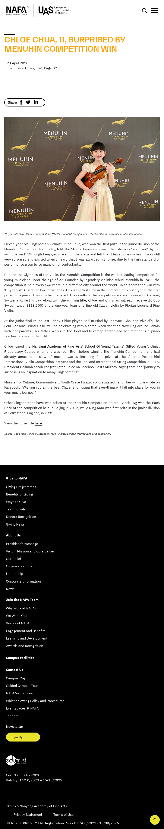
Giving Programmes (21, 487)
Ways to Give (16, 502)
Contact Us (14, 669)
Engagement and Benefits (25, 631)
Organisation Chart (20, 566)
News (10, 589)
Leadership (14, 573)
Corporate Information (23, 581)
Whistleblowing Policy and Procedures (35, 701)
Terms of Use (63, 814)
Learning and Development (26, 638)
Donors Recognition (21, 516)
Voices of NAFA (17, 623)
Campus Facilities (20, 658)
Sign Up (18, 737)
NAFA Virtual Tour (19, 693)
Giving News (15, 524)
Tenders (12, 716)
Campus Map (16, 678)
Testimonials (16, 509)
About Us (13, 535)
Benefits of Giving (19, 494)
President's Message (22, 544)
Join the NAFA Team (22, 599)
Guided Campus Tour (22, 685)
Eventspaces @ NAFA (22, 708)
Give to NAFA (16, 478)
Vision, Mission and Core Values (30, 551)
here (38, 423)
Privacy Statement (28, 814)
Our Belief (13, 559)
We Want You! (16, 615)
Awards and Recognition (24, 646)
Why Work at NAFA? (21, 608)
